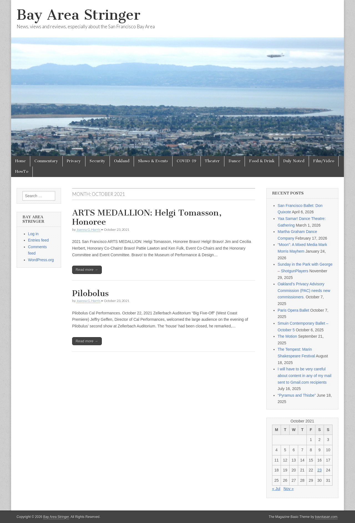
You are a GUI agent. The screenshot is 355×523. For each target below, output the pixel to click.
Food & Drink (262, 161)
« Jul (276, 488)
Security (97, 161)
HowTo (21, 171)
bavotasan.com (326, 517)
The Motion (287, 336)
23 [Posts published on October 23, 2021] (319, 470)
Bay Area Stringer (78, 14)
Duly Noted (294, 161)
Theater (212, 161)
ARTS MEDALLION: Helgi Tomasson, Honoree (147, 217)
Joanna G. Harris (88, 229)
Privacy (74, 161)
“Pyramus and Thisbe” (297, 395)
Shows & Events (153, 161)
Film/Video (323, 161)
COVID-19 (186, 161)
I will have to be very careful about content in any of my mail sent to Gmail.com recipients (304, 375)
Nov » (288, 488)
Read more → (87, 270)
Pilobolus (90, 293)
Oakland (122, 161)
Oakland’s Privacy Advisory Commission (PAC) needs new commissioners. (304, 290)
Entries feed (38, 240)
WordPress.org (41, 260)
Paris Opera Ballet (293, 310)
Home (20, 161)
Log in (33, 234)
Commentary (46, 161)
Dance (234, 161)
